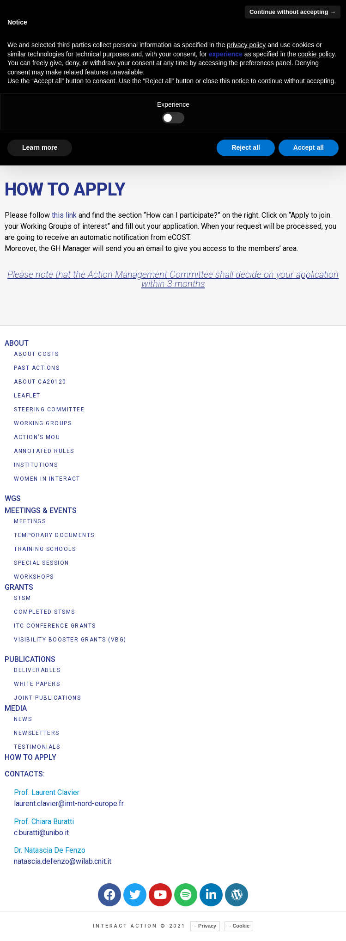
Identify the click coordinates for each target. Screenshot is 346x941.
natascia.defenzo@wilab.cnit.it (62, 861)
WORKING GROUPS (43, 423)
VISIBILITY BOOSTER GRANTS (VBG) (70, 639)
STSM (22, 598)
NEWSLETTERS (37, 733)
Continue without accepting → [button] (292, 11)
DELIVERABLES (37, 670)
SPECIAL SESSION (41, 563)
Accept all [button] (308, 147)
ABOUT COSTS (36, 354)
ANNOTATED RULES (44, 451)
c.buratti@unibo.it (41, 832)
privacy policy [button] (246, 45)
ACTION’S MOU (37, 437)
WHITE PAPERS (37, 684)
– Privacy (205, 926)
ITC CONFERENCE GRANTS (55, 626)
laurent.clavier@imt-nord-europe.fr (69, 803)
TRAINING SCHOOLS (45, 549)
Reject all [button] (245, 147)
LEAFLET (27, 395)
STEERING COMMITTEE (49, 409)
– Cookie (238, 926)
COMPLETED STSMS (44, 612)
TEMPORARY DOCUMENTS (54, 535)
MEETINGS (30, 521)
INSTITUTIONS (36, 465)
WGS (13, 498)
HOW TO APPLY (30, 757)
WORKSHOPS (34, 577)
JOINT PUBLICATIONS (47, 698)
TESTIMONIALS (37, 747)
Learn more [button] (39, 147)
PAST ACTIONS (37, 368)
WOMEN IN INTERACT (47, 479)
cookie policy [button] (316, 54)
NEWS (23, 719)
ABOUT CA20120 (40, 382)
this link (64, 215)
